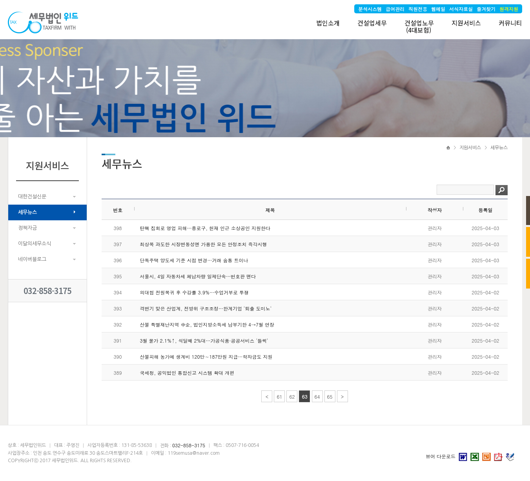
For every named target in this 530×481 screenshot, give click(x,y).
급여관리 (395, 8)
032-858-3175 (47, 290)
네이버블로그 (32, 259)
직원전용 (417, 8)
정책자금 (27, 228)
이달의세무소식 (34, 243)
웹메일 (438, 8)
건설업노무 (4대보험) (419, 26)
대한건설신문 (32, 196)
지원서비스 (466, 22)
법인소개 (328, 22)
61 (279, 396)
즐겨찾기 (486, 8)
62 (292, 396)
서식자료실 (461, 8)
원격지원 (508, 8)
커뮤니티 (510, 22)
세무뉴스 (27, 212)
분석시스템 (370, 8)
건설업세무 (372, 22)
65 (330, 396)
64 (317, 396)
